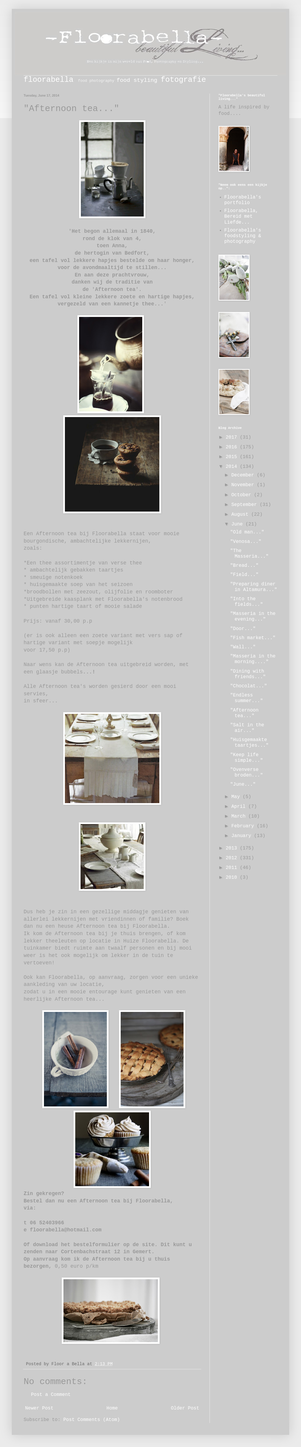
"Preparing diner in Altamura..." (253, 587)
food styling (137, 80)
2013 (233, 848)
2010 (233, 877)
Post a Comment (51, 1394)
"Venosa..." (245, 541)
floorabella (48, 80)
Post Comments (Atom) (91, 1419)
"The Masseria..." (249, 553)
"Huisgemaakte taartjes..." (249, 742)
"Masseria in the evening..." (253, 616)
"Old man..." (247, 532)
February (244, 826)
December (244, 475)
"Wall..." (243, 647)
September (245, 504)
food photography (96, 81)
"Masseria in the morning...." (253, 659)
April (239, 806)
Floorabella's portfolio (242, 200)
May (237, 797)
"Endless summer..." (246, 698)
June (238, 524)
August (241, 514)
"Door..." (243, 628)
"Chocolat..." (248, 686)
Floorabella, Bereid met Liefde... (241, 216)
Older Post (185, 1408)
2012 (233, 858)
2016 (233, 447)
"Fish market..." (253, 638)
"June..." (243, 784)
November (244, 485)
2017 (233, 437)
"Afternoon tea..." (244, 713)
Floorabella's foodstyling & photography (242, 236)
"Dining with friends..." (248, 674)
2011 (233, 867)
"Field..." (244, 574)
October (242, 495)
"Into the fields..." (246, 601)
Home (112, 1408)
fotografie (183, 80)
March (239, 816)
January (242, 836)
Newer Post (39, 1408)
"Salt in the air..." (247, 727)
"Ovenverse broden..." (246, 772)
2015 (233, 457)
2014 (233, 466)
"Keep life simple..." (246, 757)
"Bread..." (244, 565)
